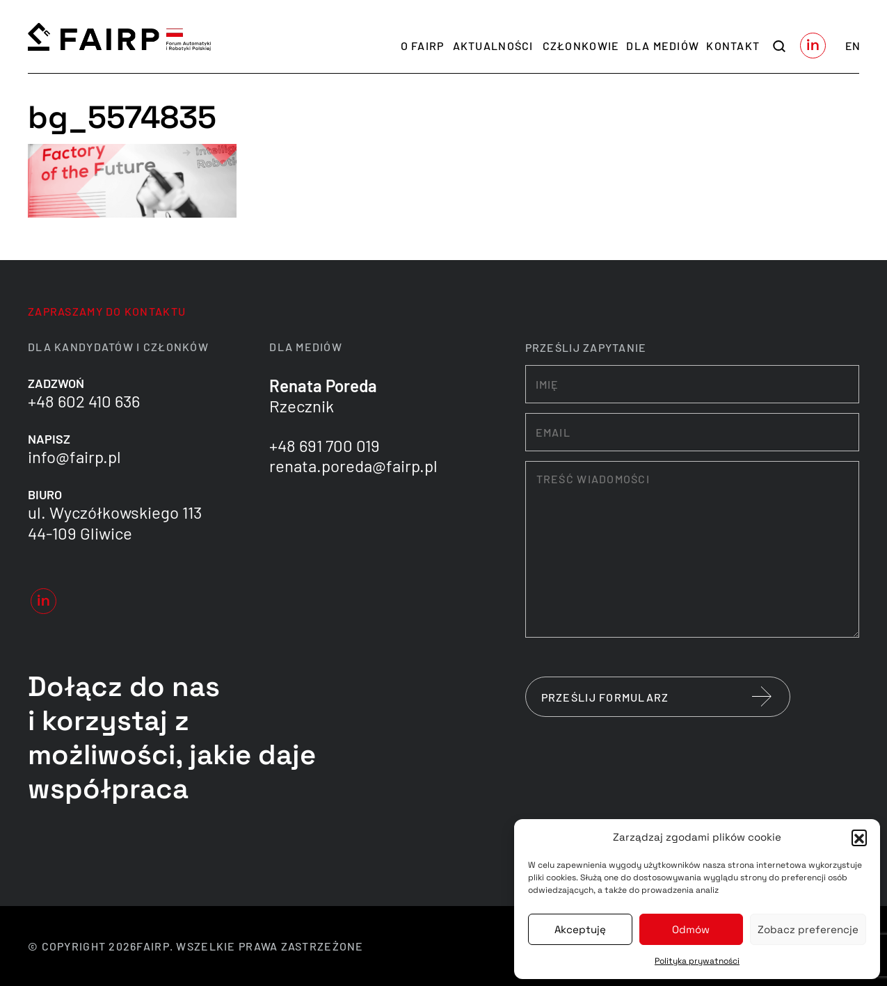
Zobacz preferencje (808, 929)
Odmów (691, 929)
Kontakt (733, 45)
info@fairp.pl (74, 456)
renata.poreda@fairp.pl (353, 465)
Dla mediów (662, 45)
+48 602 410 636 (84, 401)
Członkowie (581, 45)
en (852, 45)
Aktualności (493, 45)
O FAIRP (423, 45)
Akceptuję (580, 929)
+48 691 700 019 (324, 445)
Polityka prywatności (697, 961)
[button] (859, 837)
